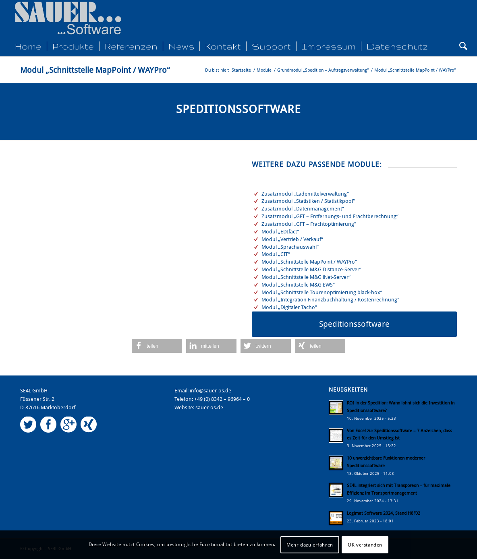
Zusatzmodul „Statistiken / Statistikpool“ (308, 201)
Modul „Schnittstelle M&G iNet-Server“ (305, 277)
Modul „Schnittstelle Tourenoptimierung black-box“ (321, 292)
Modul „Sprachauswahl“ (290, 247)
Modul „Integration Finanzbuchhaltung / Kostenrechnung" (330, 300)
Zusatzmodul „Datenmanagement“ (302, 209)
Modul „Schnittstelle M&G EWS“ (298, 285)
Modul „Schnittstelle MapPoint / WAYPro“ (95, 70)
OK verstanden (365, 545)
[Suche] (460, 46)
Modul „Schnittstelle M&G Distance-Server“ (311, 269)
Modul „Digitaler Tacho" (289, 307)
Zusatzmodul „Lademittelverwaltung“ (305, 194)
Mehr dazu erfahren (309, 545)
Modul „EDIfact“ (280, 232)
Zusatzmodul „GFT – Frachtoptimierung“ (308, 224)
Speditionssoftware (238, 109)
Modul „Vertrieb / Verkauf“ (292, 239)
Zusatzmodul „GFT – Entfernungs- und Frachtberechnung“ (329, 216)
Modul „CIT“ (275, 254)
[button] (157, 346)
